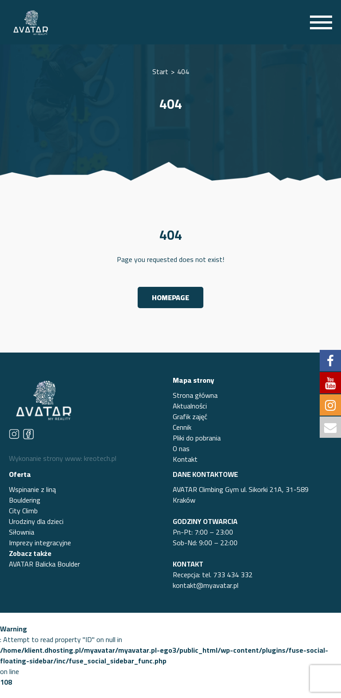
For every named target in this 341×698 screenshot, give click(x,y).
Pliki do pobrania (197, 437)
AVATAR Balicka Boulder (44, 564)
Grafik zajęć (190, 416)
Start (160, 71)
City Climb (23, 510)
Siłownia (21, 532)
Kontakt (185, 459)
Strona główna (195, 395)
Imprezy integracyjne (40, 542)
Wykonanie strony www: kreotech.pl (62, 458)
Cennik (182, 427)
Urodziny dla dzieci (36, 521)
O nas (181, 448)
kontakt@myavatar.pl (205, 585)
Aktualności (190, 406)
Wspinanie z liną (32, 489)
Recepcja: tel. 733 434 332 (213, 574)
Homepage (170, 297)
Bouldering (24, 500)
